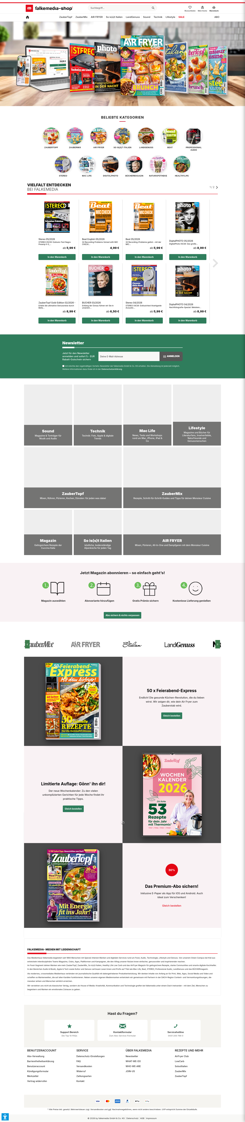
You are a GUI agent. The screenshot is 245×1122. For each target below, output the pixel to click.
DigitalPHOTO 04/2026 (181, 304)
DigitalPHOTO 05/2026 (181, 241)
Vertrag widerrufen (37, 1081)
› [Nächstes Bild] (217, 644)
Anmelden (171, 356)
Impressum (151, 1118)
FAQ (78, 1061)
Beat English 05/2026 (93, 239)
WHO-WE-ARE (133, 1066)
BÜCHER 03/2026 (91, 303)
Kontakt (80, 1081)
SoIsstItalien (181, 1066)
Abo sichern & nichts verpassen (122, 615)
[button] (5, 1116)
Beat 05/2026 (133, 239)
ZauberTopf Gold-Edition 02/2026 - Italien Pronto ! (57, 303)
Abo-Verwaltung (35, 1056)
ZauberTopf (181, 1076)
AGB (142, 1118)
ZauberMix (180, 1071)
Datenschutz (132, 1118)
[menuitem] (122, 8)
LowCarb (179, 1061)
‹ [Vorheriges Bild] (27, 644)
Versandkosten (84, 1066)
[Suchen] (153, 8)
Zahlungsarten (84, 1076)
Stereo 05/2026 (46, 239)
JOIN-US (130, 1071)
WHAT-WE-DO (133, 1061)
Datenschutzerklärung (111, 369)
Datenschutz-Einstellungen (90, 1056)
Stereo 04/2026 (134, 303)
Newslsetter (132, 1056)
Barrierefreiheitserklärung (40, 1061)
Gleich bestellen (171, 715)
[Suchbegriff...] (122, 8)
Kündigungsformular (38, 1071)
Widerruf (81, 1071)
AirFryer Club (182, 1056)
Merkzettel (32, 1076)
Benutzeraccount (36, 1066)
